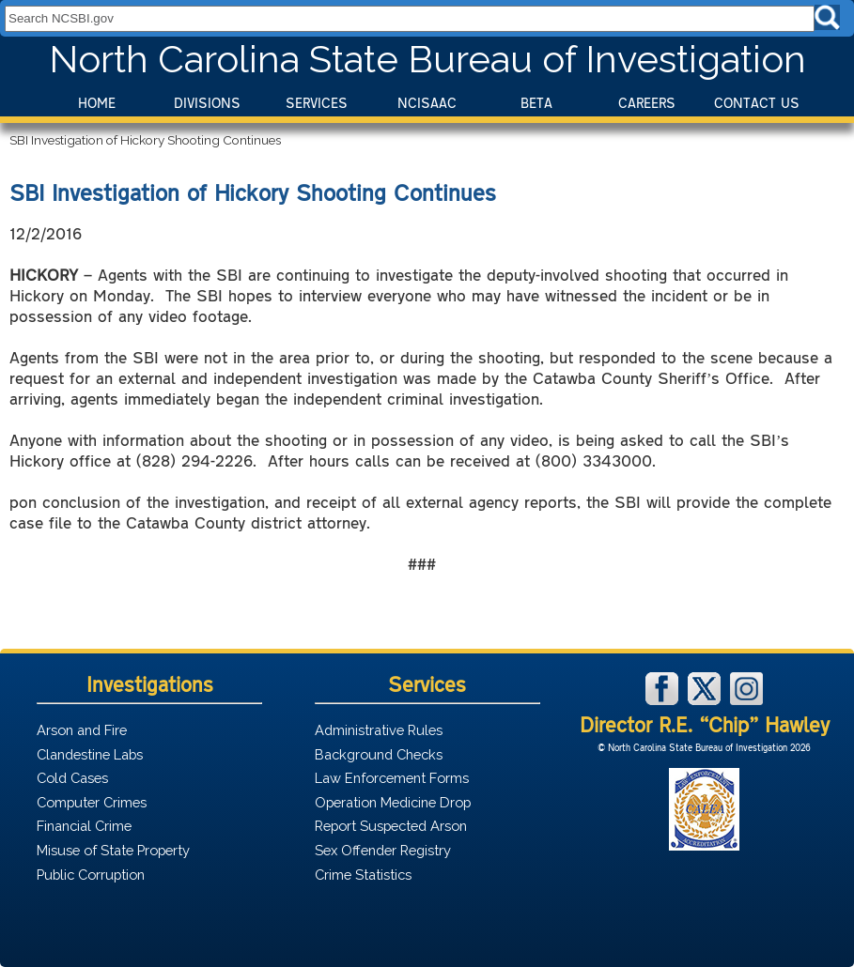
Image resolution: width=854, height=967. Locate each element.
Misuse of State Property (113, 850)
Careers (646, 103)
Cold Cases (72, 778)
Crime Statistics (363, 875)
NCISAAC (427, 103)
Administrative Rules (379, 730)
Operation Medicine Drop (393, 802)
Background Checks (379, 754)
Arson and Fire (82, 730)
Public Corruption (91, 875)
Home (97, 103)
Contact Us (757, 103)
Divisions (207, 103)
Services (317, 103)
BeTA (536, 103)
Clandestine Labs (90, 754)
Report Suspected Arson (391, 826)
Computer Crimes (92, 802)
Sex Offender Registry (383, 850)
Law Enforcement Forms (392, 778)
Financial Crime (84, 826)
